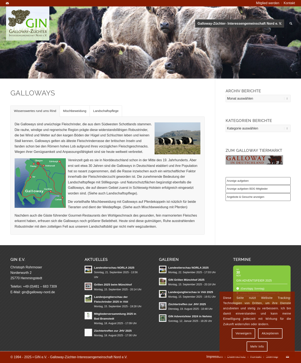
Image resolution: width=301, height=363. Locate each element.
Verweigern (244, 333)
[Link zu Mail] (7, 3)
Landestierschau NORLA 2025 (114, 267)
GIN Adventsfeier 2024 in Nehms (190, 316)
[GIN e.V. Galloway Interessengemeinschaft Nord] (27, 23)
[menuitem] (268, 3)
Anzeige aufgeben (238, 180)
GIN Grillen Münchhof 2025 (186, 279)
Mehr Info (257, 346)
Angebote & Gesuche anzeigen (245, 196)
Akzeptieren (270, 333)
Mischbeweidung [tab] (74, 111)
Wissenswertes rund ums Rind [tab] (35, 111)
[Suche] (291, 23)
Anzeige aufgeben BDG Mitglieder (247, 188)
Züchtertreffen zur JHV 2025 (113, 330)
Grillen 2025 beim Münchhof (113, 284)
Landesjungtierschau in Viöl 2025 (190, 292)
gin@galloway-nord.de (38, 292)
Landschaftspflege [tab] (106, 111)
